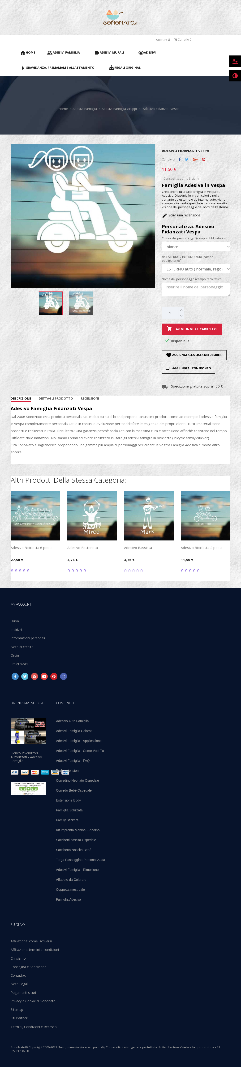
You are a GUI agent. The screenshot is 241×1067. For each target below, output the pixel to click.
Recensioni (90, 398)
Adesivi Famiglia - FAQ (73, 761)
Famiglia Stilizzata (69, 810)
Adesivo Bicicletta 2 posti (201, 547)
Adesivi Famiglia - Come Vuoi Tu (80, 751)
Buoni (15, 621)
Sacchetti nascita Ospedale (76, 840)
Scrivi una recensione (181, 215)
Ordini (15, 655)
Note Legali (19, 984)
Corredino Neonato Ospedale (77, 780)
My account (21, 604)
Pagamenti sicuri (23, 992)
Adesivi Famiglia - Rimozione (77, 870)
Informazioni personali (28, 638)
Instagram (63, 676)
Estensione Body (68, 800)
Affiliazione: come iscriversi (31, 941)
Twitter (24, 676)
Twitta (187, 159)
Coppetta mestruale (70, 889)
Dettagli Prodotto (56, 398)
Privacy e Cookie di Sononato (33, 1001)
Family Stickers (67, 820)
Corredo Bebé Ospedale (74, 790)
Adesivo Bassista (138, 547)
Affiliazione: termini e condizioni (35, 949)
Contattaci (18, 975)
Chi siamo (18, 958)
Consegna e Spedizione (28, 967)
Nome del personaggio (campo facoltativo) (192, 279)
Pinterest (203, 159)
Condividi (180, 159)
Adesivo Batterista (82, 547)
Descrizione (21, 398)
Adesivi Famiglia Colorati (74, 731)
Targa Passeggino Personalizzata (80, 860)
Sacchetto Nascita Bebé (73, 850)
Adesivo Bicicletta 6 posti (31, 547)
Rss (34, 676)
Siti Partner (19, 1018)
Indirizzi (16, 629)
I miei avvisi (19, 664)
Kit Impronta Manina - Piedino (77, 830)
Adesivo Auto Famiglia (72, 721)
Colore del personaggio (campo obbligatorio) (194, 238)
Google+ (195, 159)
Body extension (67, 770)
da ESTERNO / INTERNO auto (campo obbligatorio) (187, 259)
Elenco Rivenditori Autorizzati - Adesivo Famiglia (26, 757)
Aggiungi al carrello (192, 329)
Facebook (15, 676)
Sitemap (17, 1009)
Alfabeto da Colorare (71, 879)
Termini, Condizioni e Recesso (34, 1027)
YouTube (44, 676)
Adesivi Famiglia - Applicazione (79, 741)
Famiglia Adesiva (68, 899)
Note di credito (22, 647)
